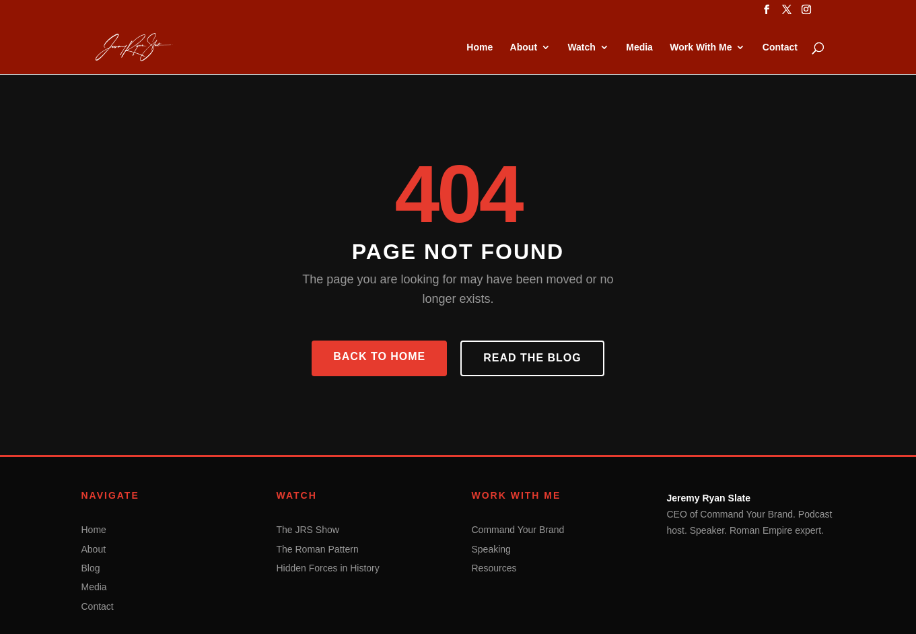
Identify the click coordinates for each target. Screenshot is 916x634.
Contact (780, 47)
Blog (90, 568)
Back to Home (379, 356)
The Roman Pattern (318, 549)
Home (479, 47)
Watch (581, 47)
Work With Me (701, 47)
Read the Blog (532, 357)
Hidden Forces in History (328, 568)
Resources (494, 568)
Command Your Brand (518, 529)
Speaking (491, 549)
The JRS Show (308, 529)
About (523, 47)
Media (639, 47)
